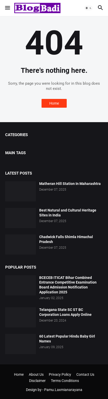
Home (54, 103)
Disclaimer (37, 381)
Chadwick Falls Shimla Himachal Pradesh (66, 239)
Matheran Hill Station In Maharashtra (70, 184)
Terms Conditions (65, 381)
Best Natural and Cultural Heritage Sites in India (67, 212)
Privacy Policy (60, 374)
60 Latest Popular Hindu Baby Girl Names (67, 338)
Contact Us (85, 374)
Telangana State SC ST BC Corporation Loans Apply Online (65, 312)
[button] (7, 8)
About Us (36, 374)
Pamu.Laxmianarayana (63, 390)
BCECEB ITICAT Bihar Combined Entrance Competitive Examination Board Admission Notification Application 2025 (68, 285)
